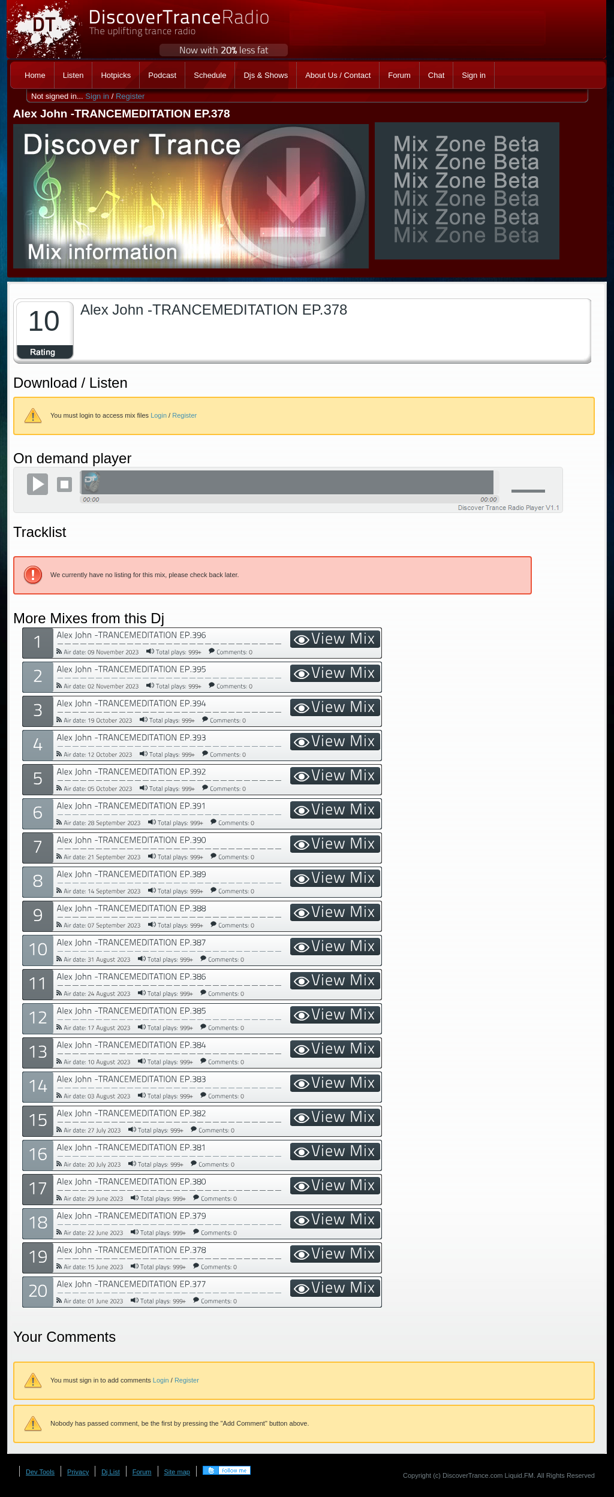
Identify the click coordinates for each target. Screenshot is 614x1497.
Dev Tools (40, 1471)
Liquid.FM (519, 1475)
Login (159, 415)
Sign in (97, 96)
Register (130, 96)
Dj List (110, 1471)
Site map (177, 1471)
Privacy (78, 1471)
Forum (142, 1471)
